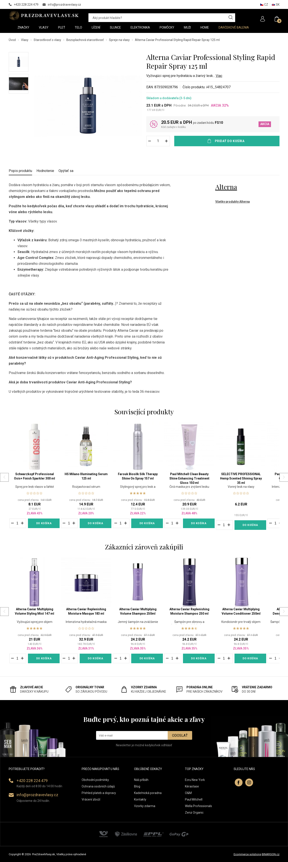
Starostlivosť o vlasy (47, 40)
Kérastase (192, 786)
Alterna (226, 186)
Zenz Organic (194, 812)
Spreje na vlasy (119, 40)
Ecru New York (195, 780)
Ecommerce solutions (247, 854)
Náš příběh (141, 780)
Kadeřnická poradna (148, 793)
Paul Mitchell (193, 799)
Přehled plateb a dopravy (99, 793)
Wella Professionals (198, 806)
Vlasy (24, 40)
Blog (137, 786)
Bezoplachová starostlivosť (85, 40)
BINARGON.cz (270, 854)
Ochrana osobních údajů (98, 786)
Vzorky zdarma (144, 806)
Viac (219, 76)
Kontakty (140, 799)
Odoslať (180, 735)
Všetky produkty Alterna (232, 201)
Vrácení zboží (91, 799)
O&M (188, 793)
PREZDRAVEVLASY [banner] (44, 15)
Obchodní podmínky (95, 780)
